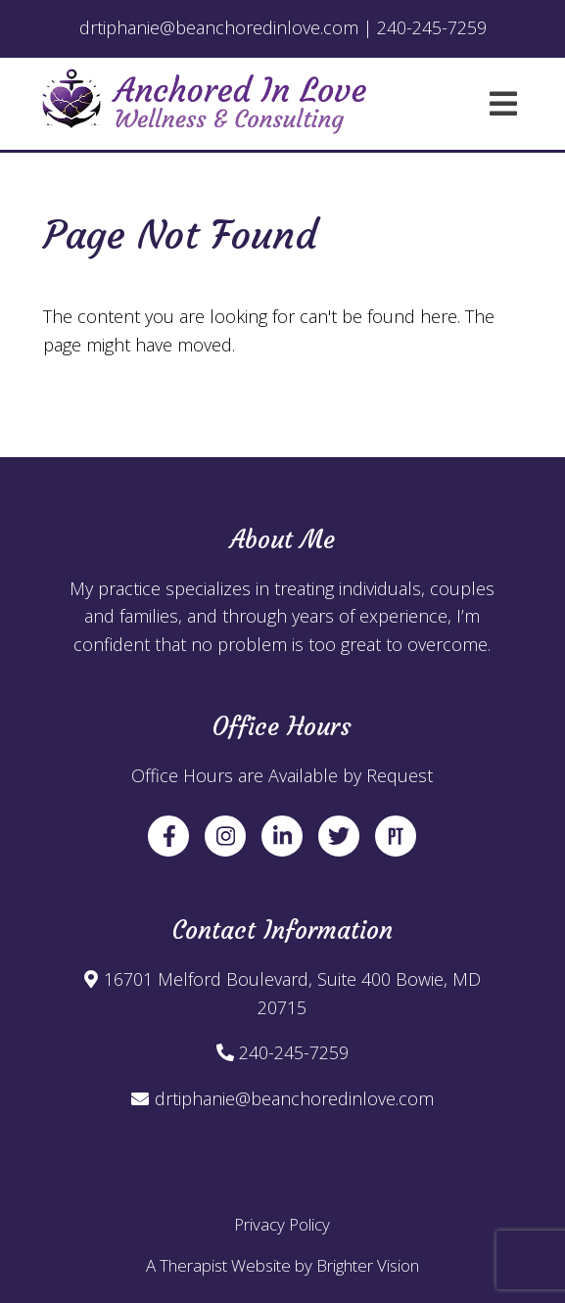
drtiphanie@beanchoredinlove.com (294, 1098)
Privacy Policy (282, 1224)
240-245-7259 (294, 1052)
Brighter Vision (367, 1265)
